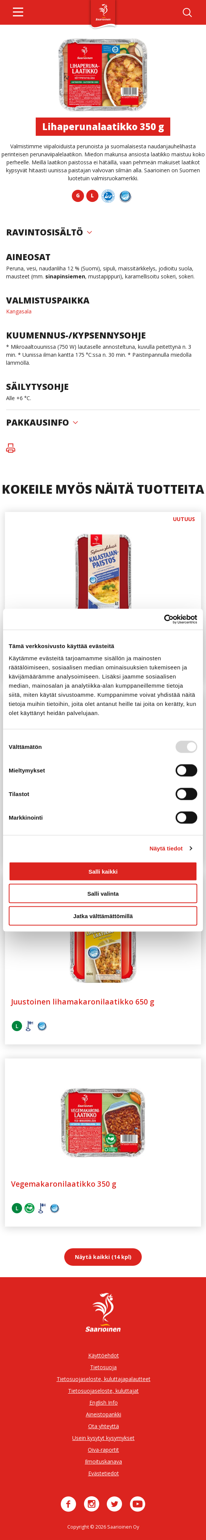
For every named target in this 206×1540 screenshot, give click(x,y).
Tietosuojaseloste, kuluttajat (103, 1390)
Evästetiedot (103, 1473)
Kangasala (19, 311)
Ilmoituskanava (103, 1461)
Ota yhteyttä (103, 1426)
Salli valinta (103, 893)
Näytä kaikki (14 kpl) (103, 1256)
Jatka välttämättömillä (103, 915)
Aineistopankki (103, 1414)
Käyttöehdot (103, 1355)
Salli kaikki (103, 871)
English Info (103, 1402)
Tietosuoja (103, 1367)
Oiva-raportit (103, 1449)
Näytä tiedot (166, 848)
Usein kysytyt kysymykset (103, 1437)
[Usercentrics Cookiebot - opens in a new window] (164, 619)
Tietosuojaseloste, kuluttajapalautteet (104, 1379)
